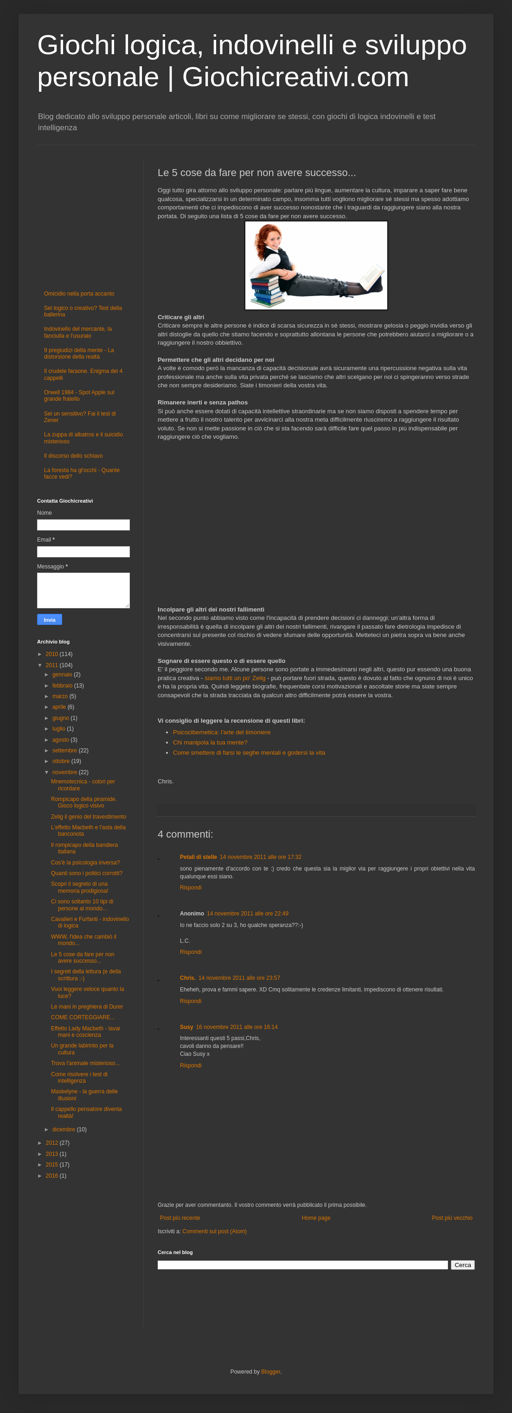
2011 (53, 665)
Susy (186, 1027)
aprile (60, 707)
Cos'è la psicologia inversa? (85, 862)
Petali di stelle (198, 857)
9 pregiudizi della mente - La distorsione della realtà (79, 353)
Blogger (270, 1372)
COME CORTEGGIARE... (83, 1017)
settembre (65, 750)
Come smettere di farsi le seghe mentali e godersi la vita (250, 752)
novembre (65, 772)
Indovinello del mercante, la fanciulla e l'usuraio (78, 332)
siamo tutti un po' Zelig (235, 678)
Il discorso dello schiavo (73, 456)
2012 (53, 1143)
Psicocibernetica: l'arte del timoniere (222, 732)
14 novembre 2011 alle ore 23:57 (239, 978)
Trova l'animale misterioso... (85, 1063)
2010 (53, 654)
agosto (61, 740)
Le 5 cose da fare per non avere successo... (83, 957)
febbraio (63, 685)
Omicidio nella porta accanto (79, 293)
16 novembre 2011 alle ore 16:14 (237, 1027)
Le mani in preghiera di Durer (87, 1006)
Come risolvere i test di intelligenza (79, 1077)
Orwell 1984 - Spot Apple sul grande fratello (79, 395)
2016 (53, 1176)
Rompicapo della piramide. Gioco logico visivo (84, 802)
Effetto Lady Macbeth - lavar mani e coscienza (86, 1031)
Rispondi (191, 887)
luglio (59, 728)
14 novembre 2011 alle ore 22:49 (247, 913)
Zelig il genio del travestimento (88, 817)
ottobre (61, 761)
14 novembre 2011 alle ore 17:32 (260, 857)
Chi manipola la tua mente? (210, 742)
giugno (61, 718)
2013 (53, 1154)
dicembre (64, 1129)
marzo (61, 696)
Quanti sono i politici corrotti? (86, 873)
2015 (53, 1164)
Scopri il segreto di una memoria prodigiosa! (80, 887)
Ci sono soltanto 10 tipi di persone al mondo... (82, 904)
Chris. (188, 978)
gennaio (63, 674)
